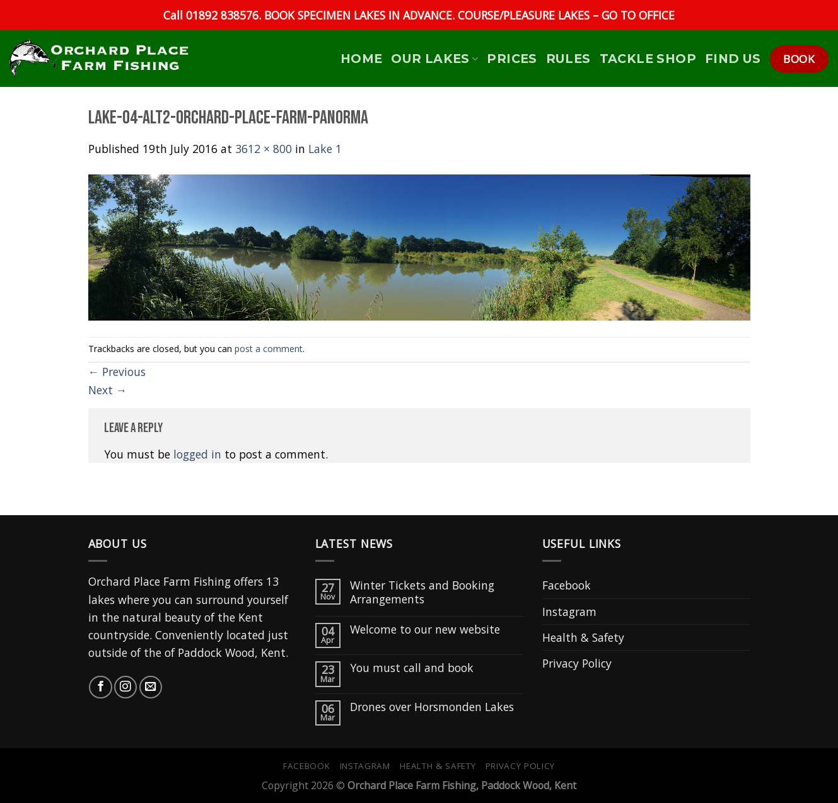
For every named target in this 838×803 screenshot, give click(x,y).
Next (107, 389)
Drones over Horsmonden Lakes (432, 707)
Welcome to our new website (425, 629)
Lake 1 (325, 148)
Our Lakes (434, 58)
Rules (568, 58)
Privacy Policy (577, 663)
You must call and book (412, 668)
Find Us (733, 58)
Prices (512, 58)
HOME (361, 58)
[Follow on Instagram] (125, 687)
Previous (117, 371)
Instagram (569, 611)
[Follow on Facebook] (100, 687)
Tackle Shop (648, 58)
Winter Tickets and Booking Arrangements (422, 592)
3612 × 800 (263, 148)
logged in (197, 454)
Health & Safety (583, 637)
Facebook (566, 585)
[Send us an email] (150, 687)
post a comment (269, 349)
